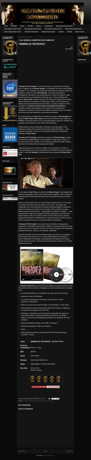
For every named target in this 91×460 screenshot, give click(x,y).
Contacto (61, 31)
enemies (26, 400)
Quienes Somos (79, 31)
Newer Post (21, 451)
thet (53, 400)
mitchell (34, 400)
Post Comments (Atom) (48, 455)
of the (37, 400)
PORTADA (14, 26)
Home (6, 26)
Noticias (38, 26)
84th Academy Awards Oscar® (73, 29)
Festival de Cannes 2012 (48, 31)
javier (30, 400)
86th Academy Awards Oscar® (33, 29)
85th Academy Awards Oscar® (53, 29)
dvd (23, 400)
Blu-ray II (30, 26)
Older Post (70, 451)
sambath (49, 400)
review (45, 400)
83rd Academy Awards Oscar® (12, 31)
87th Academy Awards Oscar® (12, 29)
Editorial (69, 31)
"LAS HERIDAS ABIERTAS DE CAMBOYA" (36, 40)
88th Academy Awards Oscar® (64, 26)
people (41, 400)
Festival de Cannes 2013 (31, 31)
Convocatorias (49, 26)
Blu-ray (22, 26)
